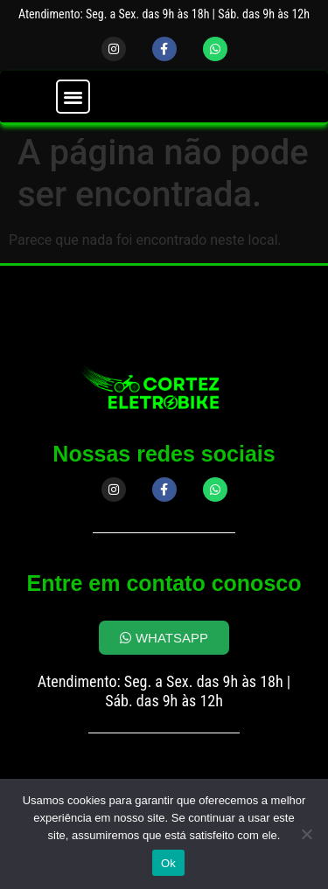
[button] (73, 97)
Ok (168, 863)
